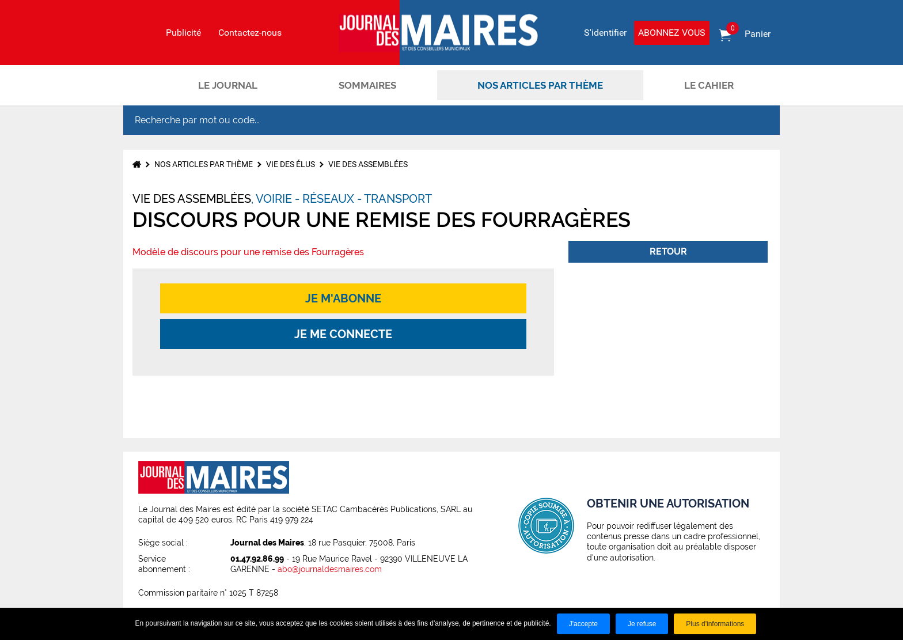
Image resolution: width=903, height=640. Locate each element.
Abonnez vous (671, 32)
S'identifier (605, 32)
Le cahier (709, 85)
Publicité (183, 32)
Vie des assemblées (368, 164)
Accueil (143, 85)
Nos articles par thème (540, 85)
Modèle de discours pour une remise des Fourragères (248, 252)
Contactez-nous (250, 32)
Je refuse (642, 624)
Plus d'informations (715, 624)
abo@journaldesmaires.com (330, 569)
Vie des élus (290, 164)
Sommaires (367, 85)
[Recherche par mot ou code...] (430, 120)
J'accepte (583, 624)
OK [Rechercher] (759, 120)
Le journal (227, 85)
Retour (668, 251)
